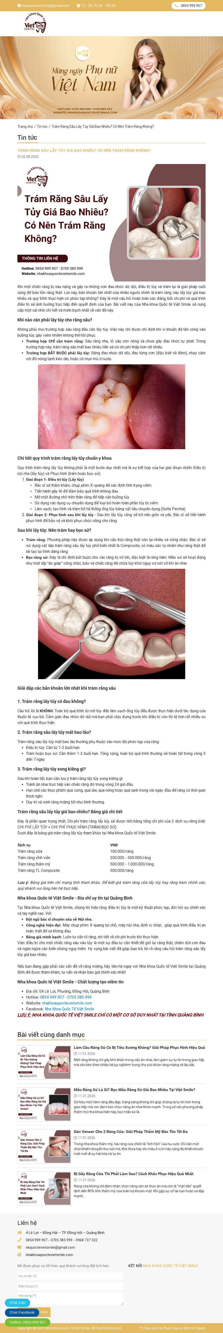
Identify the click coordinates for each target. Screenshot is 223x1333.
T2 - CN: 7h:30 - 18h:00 (96, 6)
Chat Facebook (22, 1312)
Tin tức (42, 126)
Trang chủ (25, 126)
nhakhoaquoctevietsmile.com (67, 1003)
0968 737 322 (86, 1240)
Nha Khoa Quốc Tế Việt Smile (69, 1009)
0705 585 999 (79, 997)
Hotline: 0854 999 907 (28, 1322)
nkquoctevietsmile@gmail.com (43, 6)
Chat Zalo (18, 1302)
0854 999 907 (188, 6)
